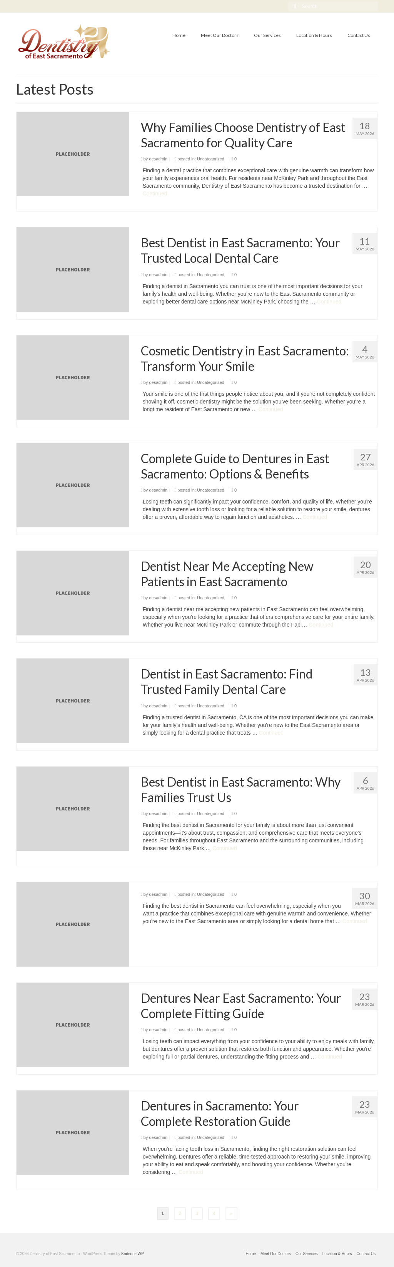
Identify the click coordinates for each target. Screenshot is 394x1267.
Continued (155, 193)
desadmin (158, 159)
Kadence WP (132, 1254)
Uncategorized (210, 159)
